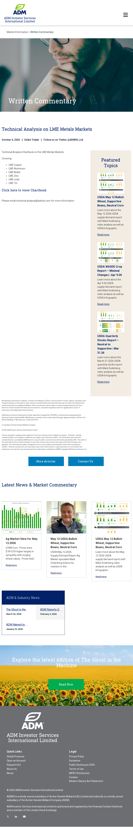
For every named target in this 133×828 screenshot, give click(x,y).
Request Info (14, 766)
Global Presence (15, 757)
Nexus (10, 774)
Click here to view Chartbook (24, 190)
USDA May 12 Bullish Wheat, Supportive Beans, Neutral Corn (110, 201)
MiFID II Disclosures (79, 774)
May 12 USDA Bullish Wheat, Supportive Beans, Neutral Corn (64, 544)
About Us (12, 770)
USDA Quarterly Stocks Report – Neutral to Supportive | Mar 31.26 (108, 344)
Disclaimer (75, 761)
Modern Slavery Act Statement (86, 782)
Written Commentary (42, 32)
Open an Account (16, 761)
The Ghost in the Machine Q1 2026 (27, 610)
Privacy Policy (76, 757)
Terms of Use (76, 770)
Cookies (73, 778)
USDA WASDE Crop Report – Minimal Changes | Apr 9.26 (109, 271)
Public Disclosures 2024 (82, 766)
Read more (103, 234)
